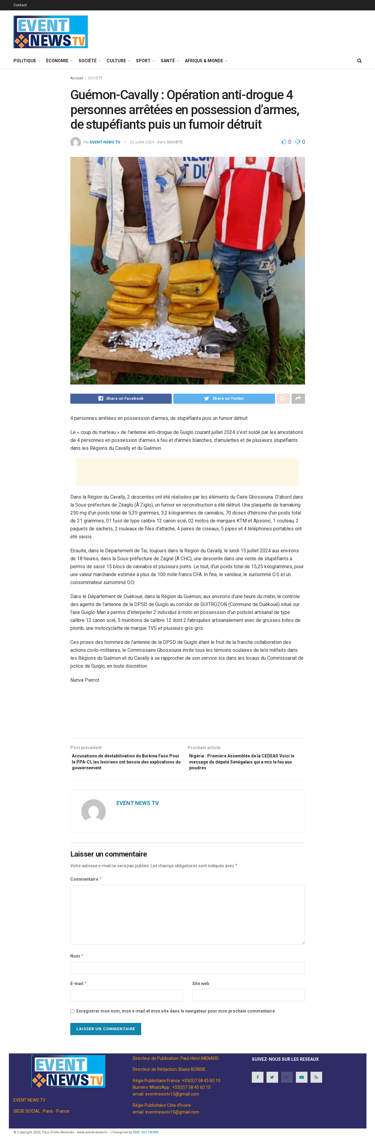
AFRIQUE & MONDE (204, 60)
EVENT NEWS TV (105, 142)
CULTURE (116, 60)
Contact (20, 5)
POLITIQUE (24, 60)
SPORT (143, 60)
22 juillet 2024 (142, 142)
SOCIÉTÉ (88, 60)
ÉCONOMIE (57, 60)
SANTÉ (168, 60)
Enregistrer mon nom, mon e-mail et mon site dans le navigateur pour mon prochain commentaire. (176, 1016)
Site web (200, 988)
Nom (77, 961)
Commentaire (86, 884)
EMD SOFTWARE (146, 1137)
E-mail (78, 988)
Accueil (76, 78)
